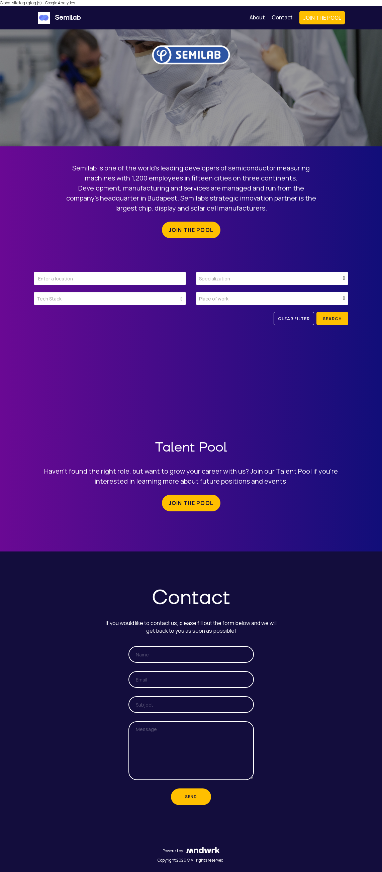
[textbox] (272, 281)
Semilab (59, 18)
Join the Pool (322, 17)
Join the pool (191, 230)
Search (332, 319)
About (257, 17)
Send (191, 796)
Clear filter (294, 319)
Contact (282, 17)
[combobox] (272, 278)
